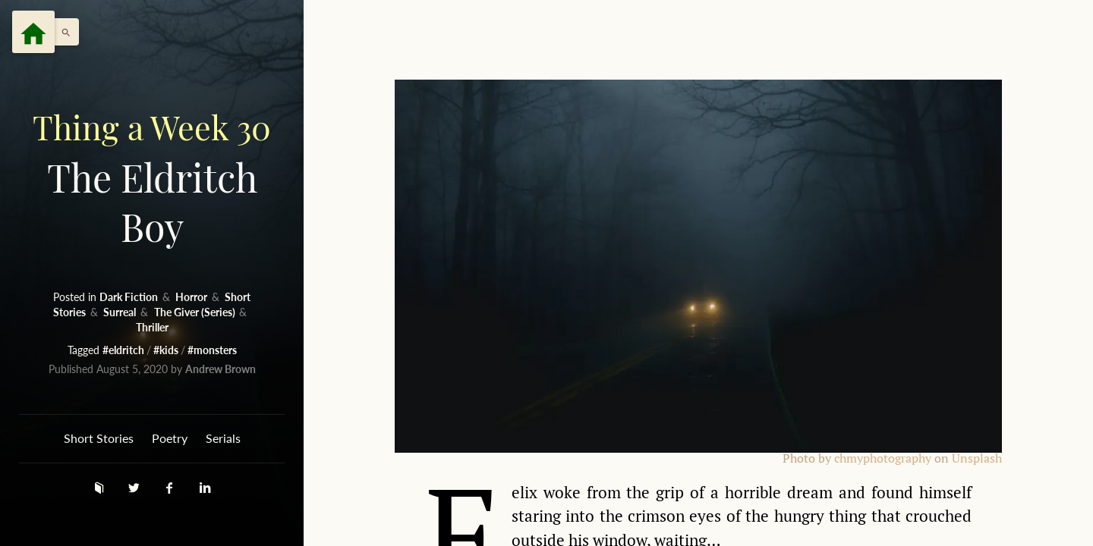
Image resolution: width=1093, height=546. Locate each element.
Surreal (120, 312)
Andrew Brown (220, 368)
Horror (192, 296)
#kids (167, 350)
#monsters (212, 350)
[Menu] (33, 32)
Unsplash (977, 458)
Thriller (152, 327)
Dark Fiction (129, 296)
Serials (223, 438)
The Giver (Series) (196, 312)
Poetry (169, 438)
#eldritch (124, 350)
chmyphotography (882, 458)
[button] (62, 32)
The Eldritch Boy (152, 177)
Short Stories (99, 438)
